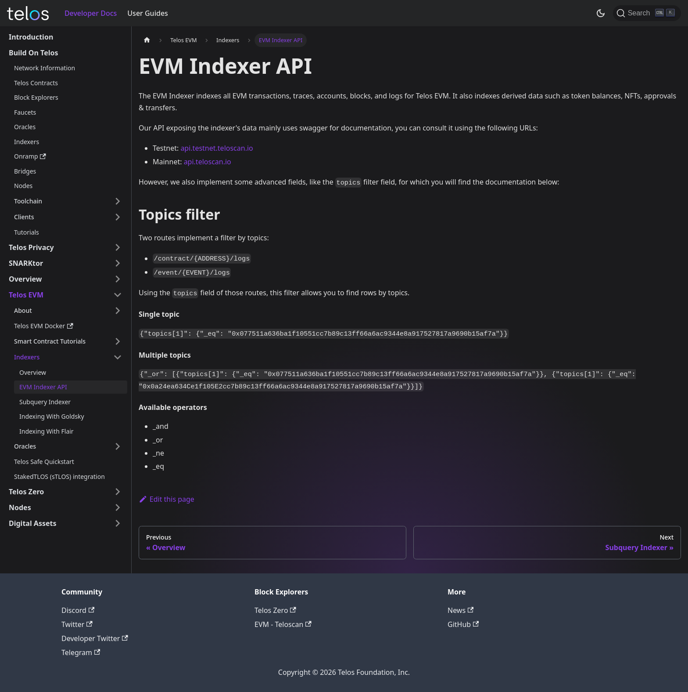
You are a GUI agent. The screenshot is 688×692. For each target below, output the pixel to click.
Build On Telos (33, 53)
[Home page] (147, 40)
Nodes (23, 185)
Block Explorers (36, 97)
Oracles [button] (25, 446)
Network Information (44, 68)
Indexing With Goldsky (51, 416)
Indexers (26, 142)
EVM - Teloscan (283, 624)
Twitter (77, 624)
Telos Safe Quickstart (44, 461)
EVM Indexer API (43, 387)
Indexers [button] (26, 357)
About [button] (23, 310)
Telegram (80, 652)
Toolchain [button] (28, 201)
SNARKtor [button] (26, 263)
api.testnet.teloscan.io (216, 148)
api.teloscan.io (207, 162)
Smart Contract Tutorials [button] (50, 341)
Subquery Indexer (45, 402)
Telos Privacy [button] (31, 247)
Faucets (25, 112)
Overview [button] (25, 279)
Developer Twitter (94, 638)
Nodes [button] (20, 507)
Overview (32, 372)
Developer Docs (90, 13)
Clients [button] (24, 217)
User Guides (147, 13)
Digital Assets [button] (33, 523)
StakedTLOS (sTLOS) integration (59, 476)
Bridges (25, 171)
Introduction (31, 37)
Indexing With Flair (46, 431)
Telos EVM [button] (26, 295)
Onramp (30, 156)
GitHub (463, 624)
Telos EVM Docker (43, 326)
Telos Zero (275, 610)
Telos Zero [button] (26, 491)
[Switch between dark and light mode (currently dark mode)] (601, 13)
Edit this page (166, 499)
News (460, 610)
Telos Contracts (36, 83)
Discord (77, 610)
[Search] (647, 13)
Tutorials (26, 232)
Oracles (25, 127)
